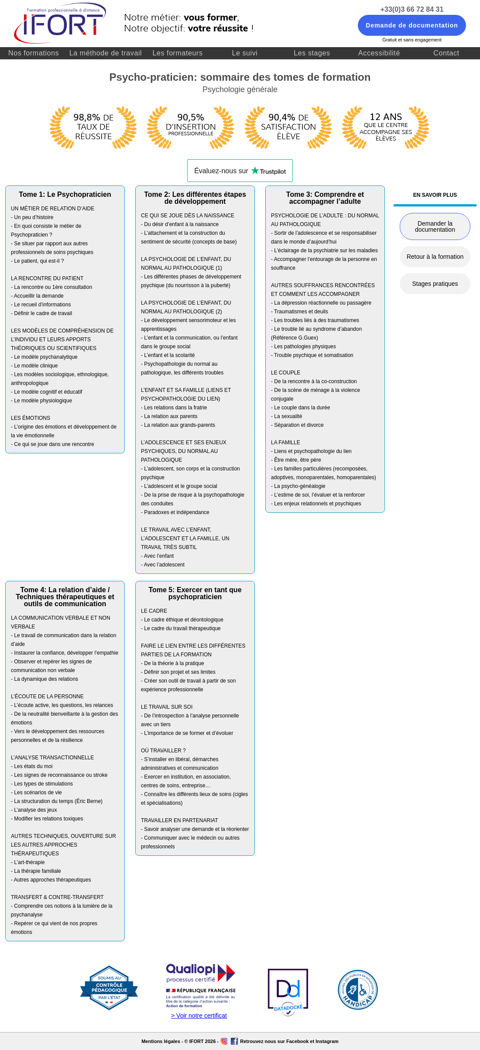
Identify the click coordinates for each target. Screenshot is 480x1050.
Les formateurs (177, 53)
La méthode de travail (105, 53)
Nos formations (33, 53)
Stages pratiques (435, 283)
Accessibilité (379, 53)
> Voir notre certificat (199, 1015)
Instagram (327, 1041)
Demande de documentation (412, 25)
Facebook (297, 1041)
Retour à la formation (435, 256)
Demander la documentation (435, 226)
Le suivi (244, 53)
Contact (446, 53)
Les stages (312, 53)
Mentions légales (160, 1041)
